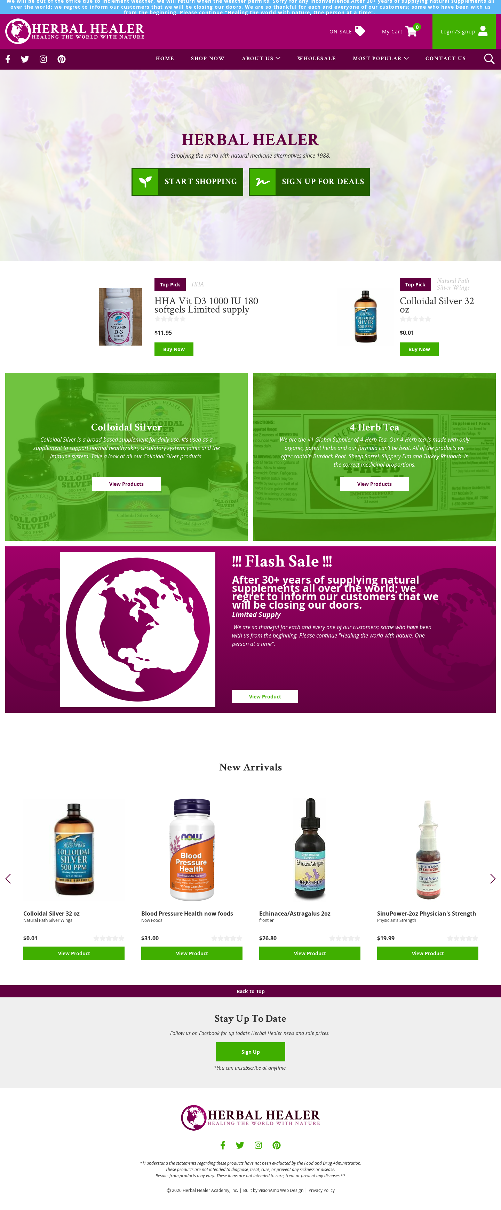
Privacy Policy (322, 1190)
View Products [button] (126, 484)
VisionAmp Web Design (281, 1190)
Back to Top (251, 991)
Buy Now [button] (174, 349)
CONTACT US (446, 59)
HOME (165, 59)
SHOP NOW (208, 59)
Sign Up (250, 1052)
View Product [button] (265, 696)
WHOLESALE (316, 59)
